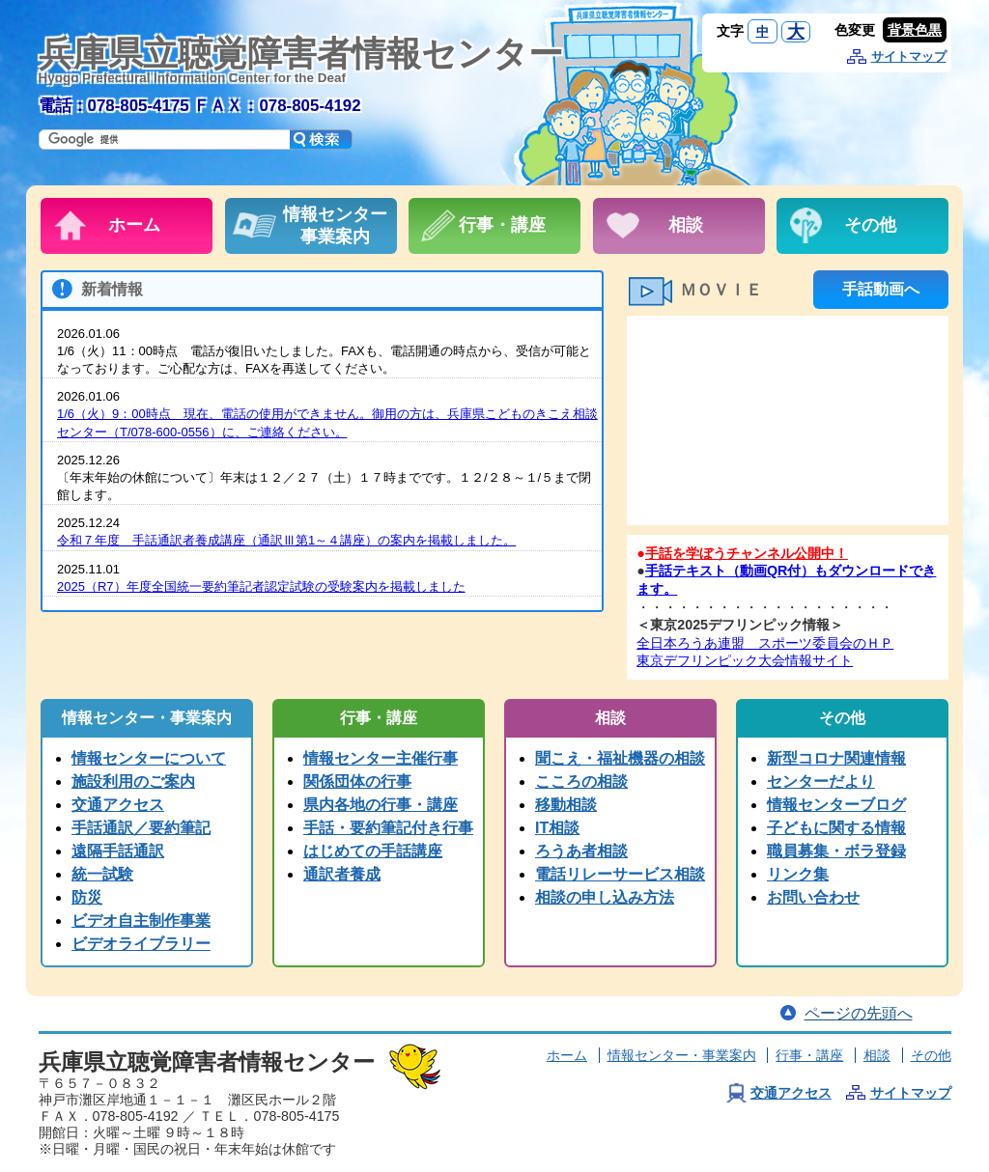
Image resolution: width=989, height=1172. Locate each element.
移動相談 (566, 804)
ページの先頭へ (859, 1013)
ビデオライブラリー (141, 943)
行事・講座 (809, 1055)
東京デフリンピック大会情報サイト (744, 660)
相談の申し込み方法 (604, 897)
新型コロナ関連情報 (836, 758)
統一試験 (102, 874)
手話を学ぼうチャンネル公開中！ (746, 553)
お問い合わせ (813, 897)
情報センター (682, 1055)
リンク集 (798, 874)
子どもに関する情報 (836, 828)
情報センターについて (148, 758)
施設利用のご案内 (133, 781)
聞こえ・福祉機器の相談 (620, 758)
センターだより (821, 781)
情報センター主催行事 (380, 758)
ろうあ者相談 (581, 851)
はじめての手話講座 (372, 851)
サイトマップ (909, 56)
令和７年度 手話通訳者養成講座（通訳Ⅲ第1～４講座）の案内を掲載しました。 (286, 540)
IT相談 (557, 828)
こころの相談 (581, 781)
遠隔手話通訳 (117, 851)
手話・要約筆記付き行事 (388, 828)
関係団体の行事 (357, 781)
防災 (86, 897)
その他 (931, 1055)
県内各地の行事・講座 (380, 804)
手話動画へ (880, 289)
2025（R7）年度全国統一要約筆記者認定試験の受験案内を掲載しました (261, 586)
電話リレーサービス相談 (620, 874)
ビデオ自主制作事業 (141, 920)
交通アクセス (117, 804)
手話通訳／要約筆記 (141, 828)
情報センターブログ (836, 804)
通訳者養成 (342, 874)
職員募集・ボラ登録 (836, 851)
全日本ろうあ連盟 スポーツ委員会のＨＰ (764, 643)
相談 (876, 1055)
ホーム (567, 1055)
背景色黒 (915, 30)
